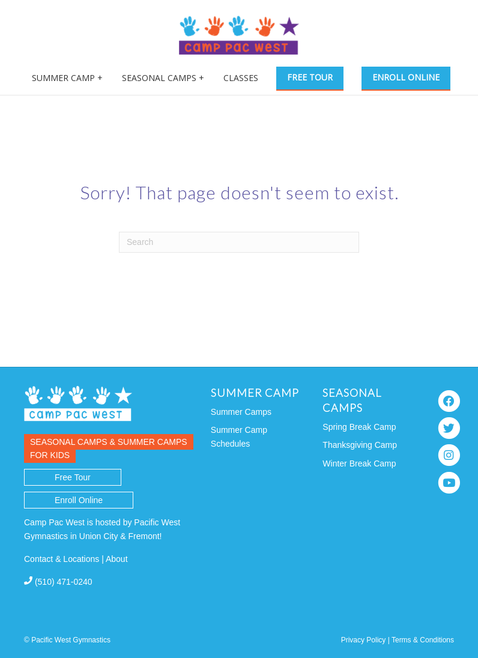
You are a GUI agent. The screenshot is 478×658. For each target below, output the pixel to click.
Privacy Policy (363, 640)
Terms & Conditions (423, 640)
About (117, 559)
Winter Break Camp (359, 463)
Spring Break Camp (359, 427)
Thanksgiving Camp (359, 445)
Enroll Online (406, 77)
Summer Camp (255, 392)
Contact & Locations (61, 559)
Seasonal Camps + (163, 77)
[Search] (239, 242)
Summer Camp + (67, 77)
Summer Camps (241, 412)
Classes (240, 77)
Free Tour (310, 77)
